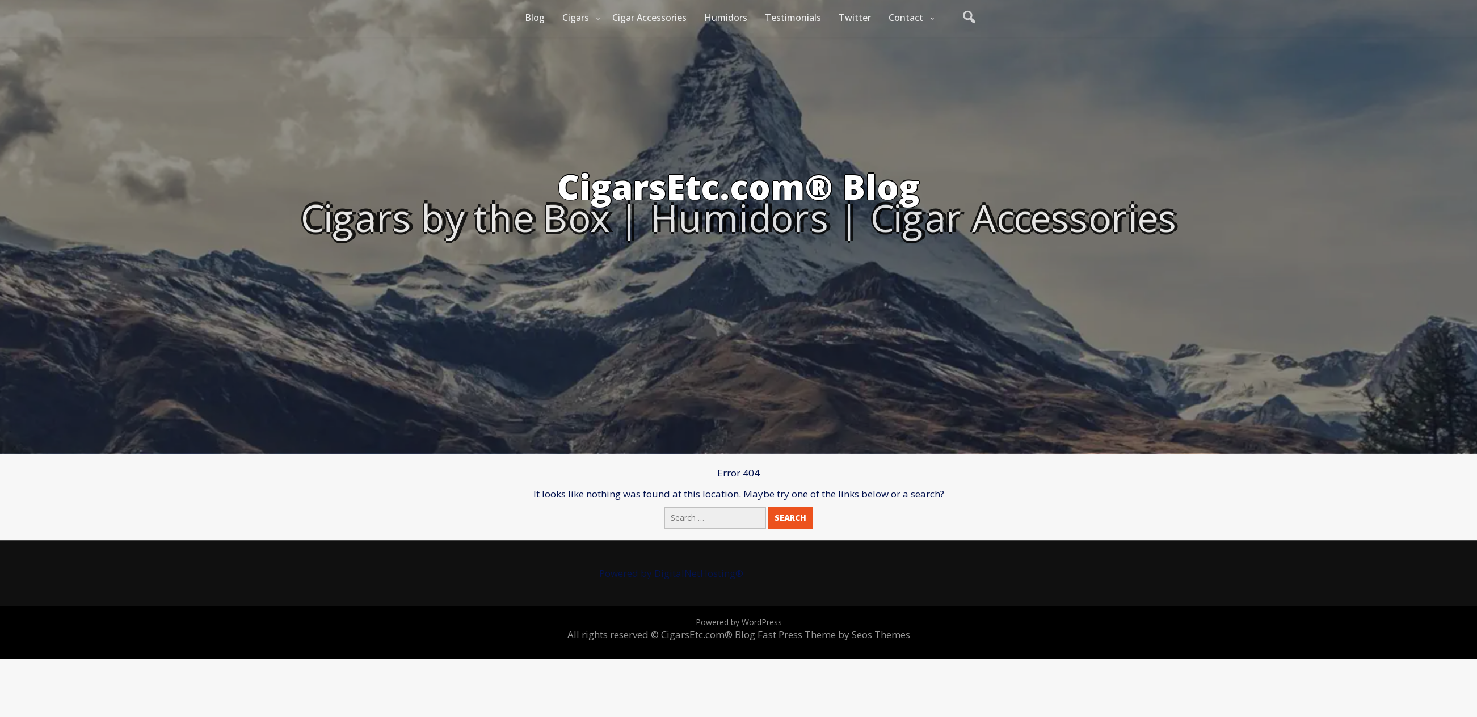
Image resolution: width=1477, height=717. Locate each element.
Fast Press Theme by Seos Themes (834, 634)
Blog (535, 17)
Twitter (855, 17)
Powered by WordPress (739, 622)
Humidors (725, 17)
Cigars (575, 17)
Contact (906, 17)
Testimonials (793, 17)
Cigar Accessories (649, 17)
